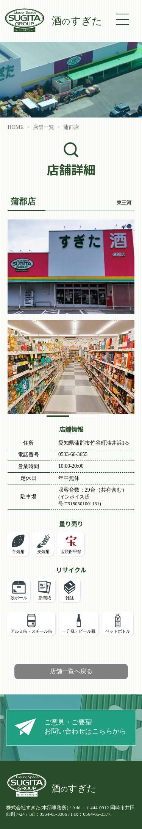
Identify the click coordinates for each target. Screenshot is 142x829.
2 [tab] (84, 418)
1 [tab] (57, 418)
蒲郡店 (71, 127)
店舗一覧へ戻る (71, 671)
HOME (15, 127)
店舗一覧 (43, 127)
